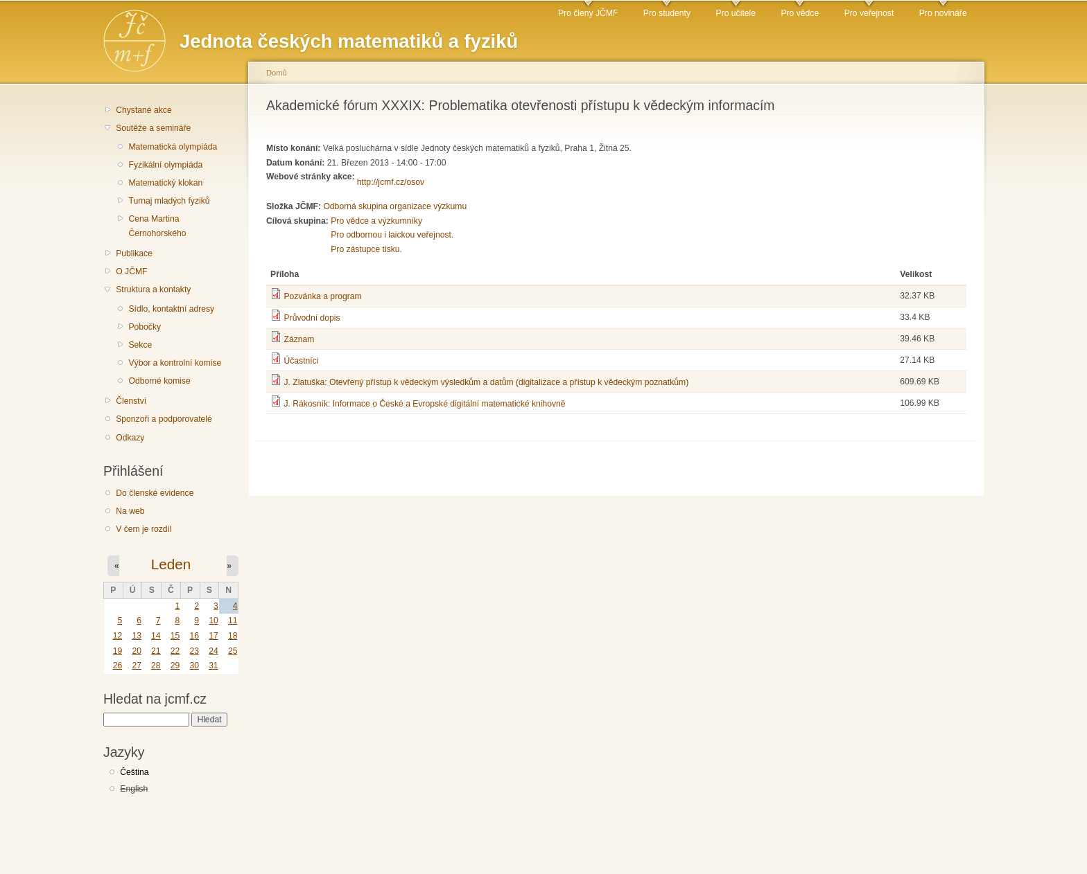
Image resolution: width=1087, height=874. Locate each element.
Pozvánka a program (322, 296)
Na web (130, 511)
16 (194, 636)
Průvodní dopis (312, 318)
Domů (276, 73)
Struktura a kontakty (153, 289)
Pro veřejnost (869, 13)
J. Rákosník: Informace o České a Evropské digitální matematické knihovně (424, 404)
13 (136, 636)
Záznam (299, 339)
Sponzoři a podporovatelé (164, 419)
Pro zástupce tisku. (366, 249)
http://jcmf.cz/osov (390, 182)
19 (118, 651)
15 (175, 636)
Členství (131, 401)
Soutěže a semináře (153, 128)
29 (175, 665)
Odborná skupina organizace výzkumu (395, 206)
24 (213, 651)
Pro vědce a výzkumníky (376, 221)
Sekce (140, 345)
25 (233, 651)
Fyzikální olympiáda (165, 165)
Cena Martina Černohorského (157, 226)
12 (118, 636)
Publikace (134, 253)
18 (233, 636)
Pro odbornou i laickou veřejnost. (392, 235)
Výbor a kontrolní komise (174, 363)
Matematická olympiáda (172, 147)
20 (136, 651)
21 (156, 651)
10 (213, 620)
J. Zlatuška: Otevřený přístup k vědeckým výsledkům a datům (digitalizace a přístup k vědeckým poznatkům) (486, 382)
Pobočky (144, 327)
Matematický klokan (165, 183)
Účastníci (301, 361)
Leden (171, 564)
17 (213, 636)
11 (233, 620)
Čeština (134, 772)
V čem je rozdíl (143, 529)
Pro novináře (943, 13)
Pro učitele (736, 13)
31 (213, 665)
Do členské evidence (154, 493)
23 (194, 651)
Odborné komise (159, 381)
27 (136, 665)
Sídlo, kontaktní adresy (171, 309)
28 (156, 665)
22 (175, 651)
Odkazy (130, 438)
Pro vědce (800, 13)
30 (194, 665)
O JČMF (131, 271)
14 (156, 636)
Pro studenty (666, 13)
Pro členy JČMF (588, 13)
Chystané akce (143, 110)
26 (118, 665)
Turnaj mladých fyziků (168, 201)
